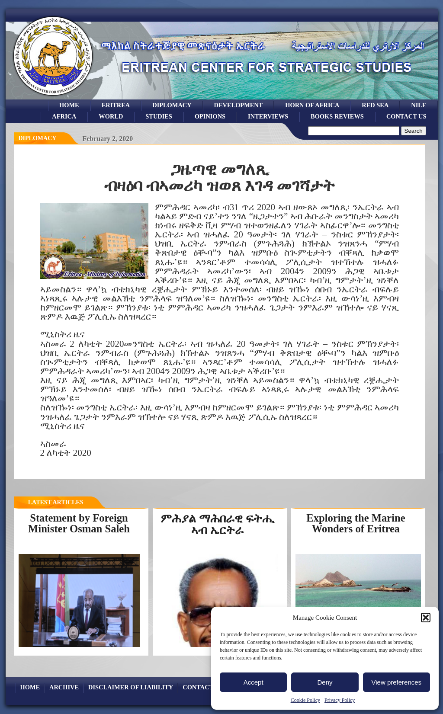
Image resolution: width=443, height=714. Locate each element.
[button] (425, 617)
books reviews (337, 116)
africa (64, 116)
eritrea (116, 105)
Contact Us (406, 116)
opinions (210, 116)
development (238, 105)
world (111, 116)
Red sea (375, 105)
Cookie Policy (305, 700)
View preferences (397, 682)
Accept (253, 682)
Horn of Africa (312, 105)
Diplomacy (171, 105)
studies (158, 116)
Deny (324, 682)
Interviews (268, 116)
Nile (418, 105)
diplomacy (38, 138)
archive (64, 687)
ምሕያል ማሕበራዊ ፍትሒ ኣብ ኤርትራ (217, 524)
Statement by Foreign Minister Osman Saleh (79, 523)
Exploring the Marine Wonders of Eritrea (355, 523)
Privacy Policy (339, 700)
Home (69, 105)
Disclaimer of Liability (130, 687)
